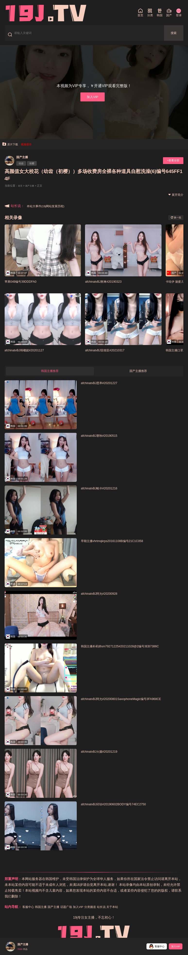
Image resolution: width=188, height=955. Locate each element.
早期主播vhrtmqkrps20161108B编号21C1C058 (119, 547)
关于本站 (126, 913)
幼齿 (22, 168)
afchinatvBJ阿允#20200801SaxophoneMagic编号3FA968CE (129, 705)
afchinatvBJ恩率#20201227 (103, 389)
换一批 (174, 221)
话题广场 (73, 913)
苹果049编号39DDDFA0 (24, 285)
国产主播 (24, 161)
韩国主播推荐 (50, 376)
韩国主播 (44, 913)
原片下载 (11, 148)
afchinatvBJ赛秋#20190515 (103, 441)
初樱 (35, 168)
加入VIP (92, 100)
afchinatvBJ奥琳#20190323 (107, 285)
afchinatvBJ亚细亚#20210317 (109, 354)
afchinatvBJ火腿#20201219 (103, 757)
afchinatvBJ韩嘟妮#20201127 (28, 354)
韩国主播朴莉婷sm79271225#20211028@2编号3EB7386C (128, 652)
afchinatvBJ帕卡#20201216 (103, 494)
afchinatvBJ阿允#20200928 (103, 599)
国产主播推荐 (138, 376)
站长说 (113, 913)
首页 (20, 190)
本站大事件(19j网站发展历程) (49, 210)
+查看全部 (171, 165)
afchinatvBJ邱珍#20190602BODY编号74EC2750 (120, 810)
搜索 (173, 34)
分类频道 (100, 913)
